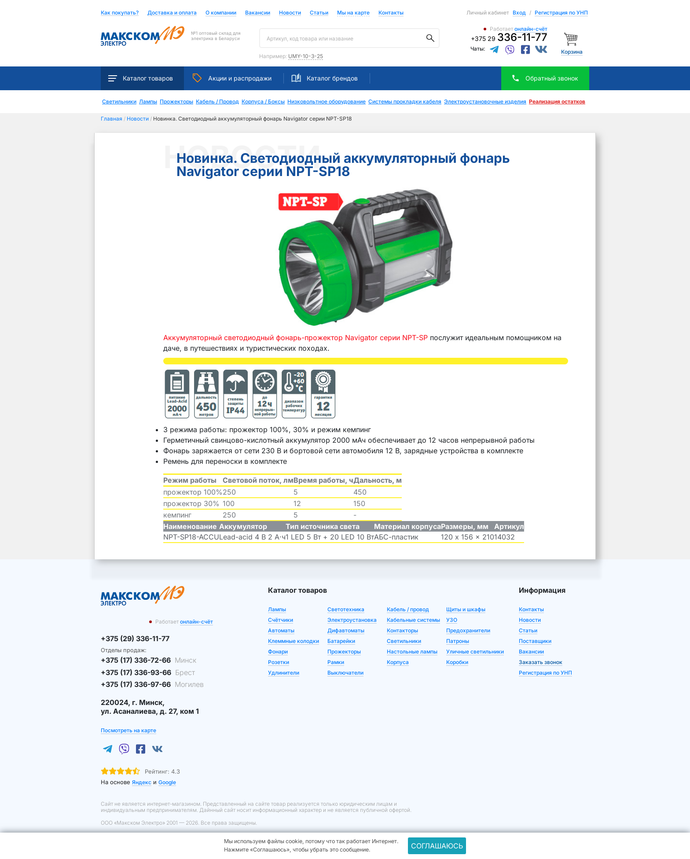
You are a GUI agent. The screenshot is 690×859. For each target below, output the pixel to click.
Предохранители (468, 630)
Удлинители (283, 672)
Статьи (319, 13)
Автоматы (281, 630)
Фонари (278, 651)
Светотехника (345, 609)
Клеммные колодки (293, 641)
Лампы (148, 101)
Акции (232, 78)
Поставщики (535, 641)
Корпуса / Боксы (263, 101)
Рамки (335, 662)
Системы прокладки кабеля (404, 101)
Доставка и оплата (172, 13)
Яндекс (141, 782)
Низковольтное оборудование (326, 101)
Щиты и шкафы (465, 609)
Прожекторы (176, 101)
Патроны (457, 641)
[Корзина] (572, 38)
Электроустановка (352, 620)
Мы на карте (353, 12)
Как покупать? (120, 13)
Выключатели (345, 672)
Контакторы (402, 630)
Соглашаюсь (437, 845)
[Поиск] (430, 38)
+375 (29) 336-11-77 (135, 638)
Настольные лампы (412, 651)
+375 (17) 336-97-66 (152, 684)
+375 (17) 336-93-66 (148, 672)
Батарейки (341, 641)
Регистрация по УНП (561, 12)
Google (167, 782)
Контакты (391, 12)
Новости (290, 13)
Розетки (278, 662)
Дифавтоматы (345, 630)
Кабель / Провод (217, 101)
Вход (519, 12)
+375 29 (509, 38)
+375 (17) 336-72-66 (148, 660)
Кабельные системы (413, 620)
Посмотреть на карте (128, 730)
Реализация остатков (557, 101)
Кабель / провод (408, 609)
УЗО (451, 620)
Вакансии (257, 13)
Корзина (572, 51)
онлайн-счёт (530, 29)
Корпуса (398, 662)
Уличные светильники (475, 651)
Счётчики (280, 620)
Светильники (119, 101)
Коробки (457, 662)
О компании (221, 12)
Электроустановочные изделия (485, 101)
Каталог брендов (324, 78)
